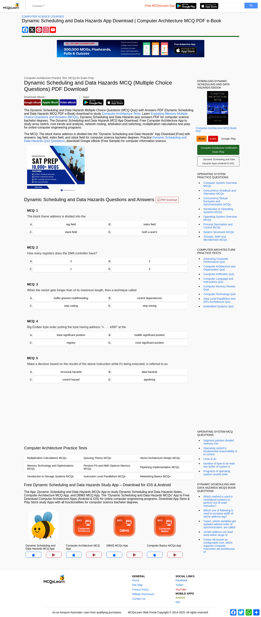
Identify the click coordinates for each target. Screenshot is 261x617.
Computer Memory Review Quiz (219, 288)
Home (135, 580)
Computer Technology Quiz (219, 294)
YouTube (181, 589)
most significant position (149, 342)
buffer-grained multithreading (71, 298)
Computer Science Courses (43, 16)
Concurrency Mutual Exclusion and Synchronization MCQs (217, 201)
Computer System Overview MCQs (220, 184)
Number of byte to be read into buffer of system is (219, 465)
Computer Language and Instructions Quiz (218, 280)
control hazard (71, 379)
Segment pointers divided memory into (218, 442)
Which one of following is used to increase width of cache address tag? (218, 513)
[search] (232, 5)
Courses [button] (37, 5)
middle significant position (149, 335)
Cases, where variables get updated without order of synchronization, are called (219, 524)
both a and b (149, 232)
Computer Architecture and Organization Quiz (219, 268)
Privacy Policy (140, 589)
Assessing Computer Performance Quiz (215, 260)
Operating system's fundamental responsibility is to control (220, 451)
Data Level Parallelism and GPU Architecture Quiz (219, 300)
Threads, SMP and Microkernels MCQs (215, 238)
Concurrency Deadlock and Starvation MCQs (219, 192)
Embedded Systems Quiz (218, 306)
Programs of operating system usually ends (216, 473)
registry (71, 342)
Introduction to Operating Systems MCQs (218, 210)
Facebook (181, 580)
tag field (71, 224)
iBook (201, 138)
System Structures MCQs (218, 232)
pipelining (149, 379)
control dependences (149, 298)
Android (180, 597)
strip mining (150, 305)
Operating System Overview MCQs (220, 218)
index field (149, 224)
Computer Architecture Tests (121, 113)
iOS (178, 602)
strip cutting (71, 305)
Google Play (228, 138)
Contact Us (138, 598)
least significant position (71, 335)
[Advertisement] (108, 414)
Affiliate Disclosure (143, 594)
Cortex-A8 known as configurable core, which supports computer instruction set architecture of (219, 545)
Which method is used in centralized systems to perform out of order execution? (218, 501)
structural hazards (71, 371)
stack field (71, 232)
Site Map (137, 584)
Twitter (179, 584)
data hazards (149, 371)
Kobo (213, 138)
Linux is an (209, 458)
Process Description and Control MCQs (218, 226)
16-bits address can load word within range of (218, 533)
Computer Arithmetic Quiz (218, 274)
